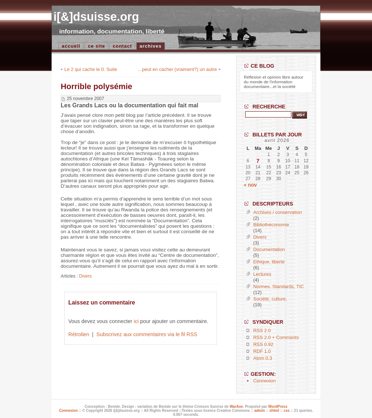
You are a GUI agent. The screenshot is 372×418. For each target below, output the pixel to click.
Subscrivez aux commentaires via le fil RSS (146, 334)
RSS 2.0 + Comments (276, 337)
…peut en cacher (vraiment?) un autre (177, 69)
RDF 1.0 (262, 351)
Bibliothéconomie (271, 224)
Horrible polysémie (96, 86)
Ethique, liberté (268, 261)
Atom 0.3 (262, 358)
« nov (250, 185)
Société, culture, (270, 299)
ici (136, 321)
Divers (85, 276)
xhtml (274, 411)
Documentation (269, 249)
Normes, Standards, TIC (278, 286)
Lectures (262, 274)
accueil (71, 46)
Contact (122, 46)
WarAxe (236, 407)
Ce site (96, 46)
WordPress (277, 407)
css (286, 411)
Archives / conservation (277, 212)
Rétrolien (78, 334)
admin (259, 411)
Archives (151, 46)
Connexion (264, 380)
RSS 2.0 (262, 330)
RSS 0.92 (263, 344)
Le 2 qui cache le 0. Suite (90, 69)
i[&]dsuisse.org (96, 16)
